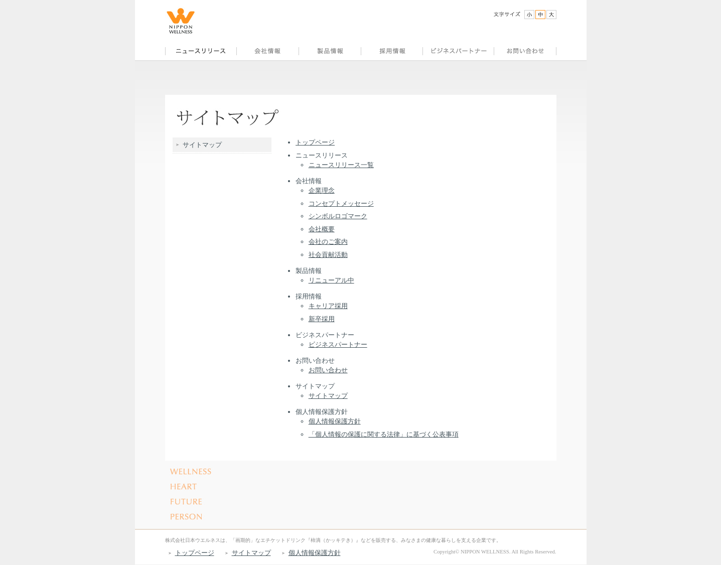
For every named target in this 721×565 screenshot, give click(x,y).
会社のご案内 (328, 241)
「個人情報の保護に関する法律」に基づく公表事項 (384, 434)
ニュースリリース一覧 (341, 165)
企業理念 (322, 190)
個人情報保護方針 (335, 421)
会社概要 (322, 229)
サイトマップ (328, 395)
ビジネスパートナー (338, 344)
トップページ (315, 142)
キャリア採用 (328, 306)
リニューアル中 (331, 280)
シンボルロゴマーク (338, 216)
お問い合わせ (328, 370)
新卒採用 (322, 319)
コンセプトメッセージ (341, 203)
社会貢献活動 (328, 254)
